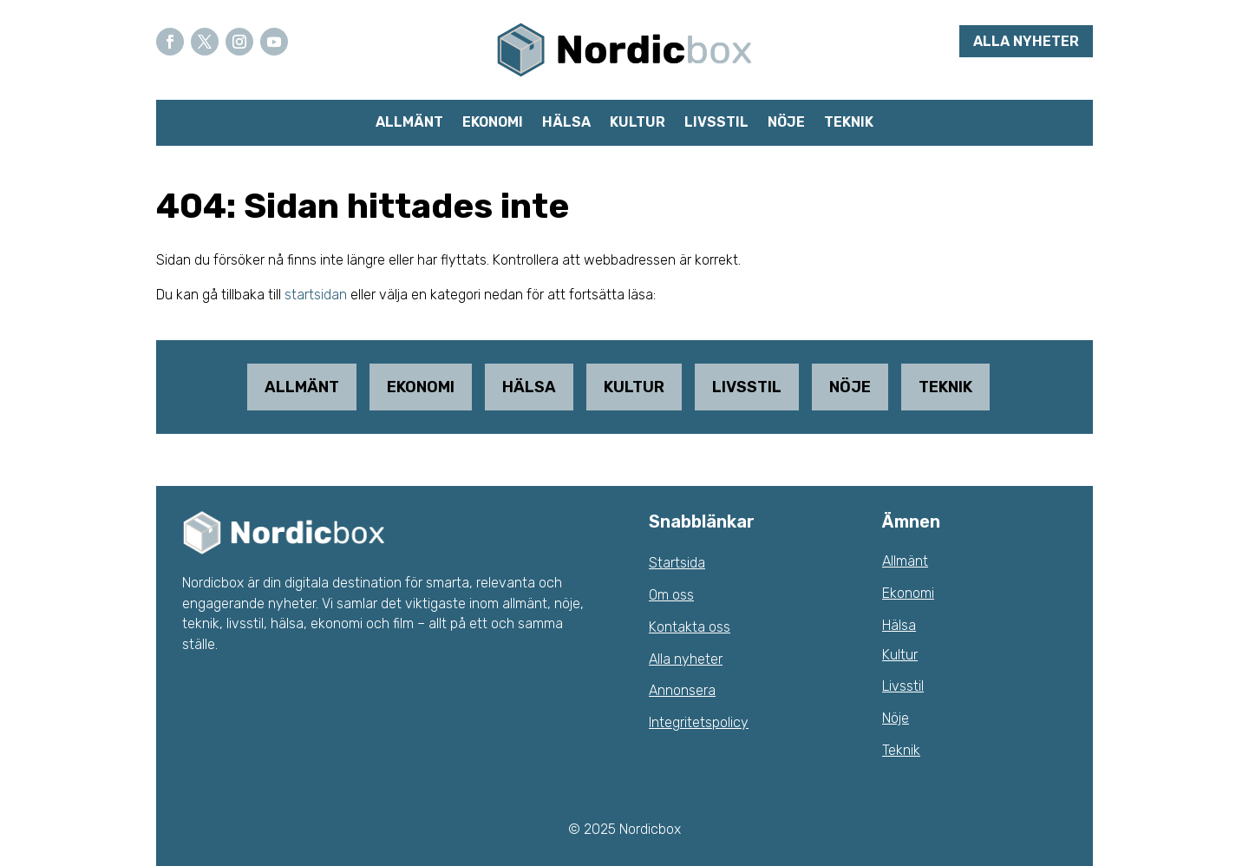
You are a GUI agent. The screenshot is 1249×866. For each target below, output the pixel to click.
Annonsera (682, 690)
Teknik (848, 123)
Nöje (786, 123)
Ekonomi (492, 123)
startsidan (315, 294)
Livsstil (716, 123)
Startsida (677, 562)
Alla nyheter (1026, 41)
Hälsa (566, 123)
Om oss (671, 595)
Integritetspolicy (699, 722)
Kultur (637, 123)
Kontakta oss (689, 627)
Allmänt (409, 123)
